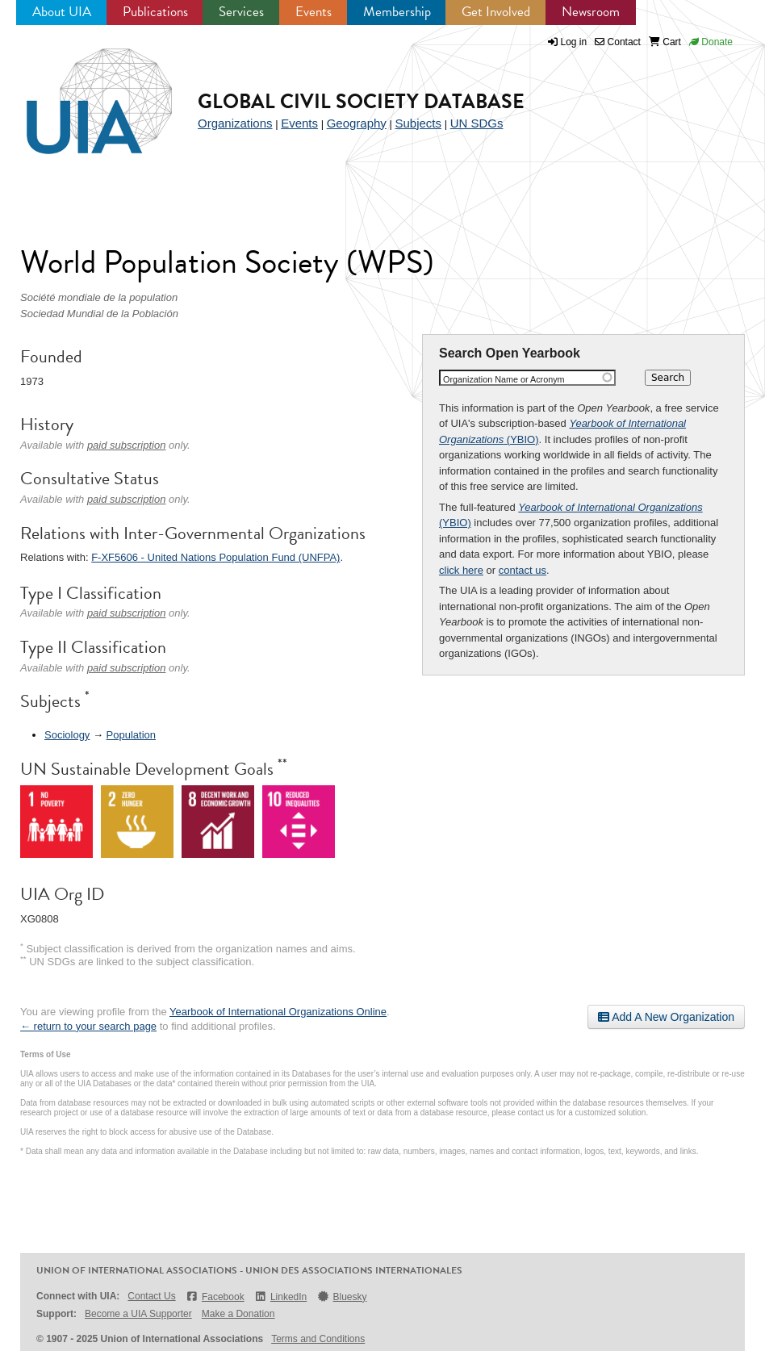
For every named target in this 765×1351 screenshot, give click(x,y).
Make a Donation (238, 1314)
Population (131, 735)
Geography (357, 123)
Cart (665, 42)
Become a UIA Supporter (138, 1314)
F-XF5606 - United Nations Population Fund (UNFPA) (215, 557)
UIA (80, 92)
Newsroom (591, 12)
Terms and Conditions (318, 1339)
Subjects (418, 123)
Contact (618, 42)
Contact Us (151, 1296)
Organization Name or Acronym (504, 379)
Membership (397, 12)
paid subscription (126, 445)
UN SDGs (477, 123)
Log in (574, 42)
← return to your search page (88, 1026)
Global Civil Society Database (361, 101)
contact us (522, 570)
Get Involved (496, 12)
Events (313, 12)
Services (241, 12)
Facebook (215, 1296)
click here (461, 570)
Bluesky (341, 1296)
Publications (155, 12)
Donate (711, 42)
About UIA (61, 12)
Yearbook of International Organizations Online (278, 1012)
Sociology (67, 735)
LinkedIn (280, 1296)
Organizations (235, 123)
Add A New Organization (666, 1016)
